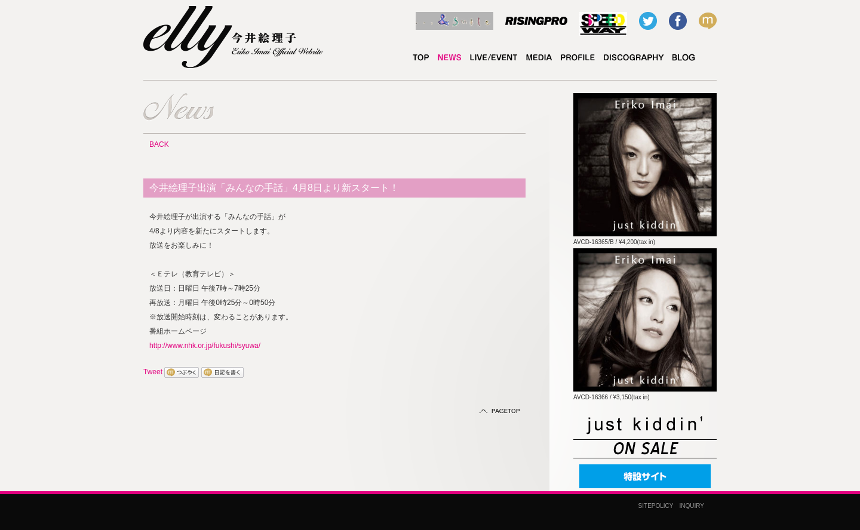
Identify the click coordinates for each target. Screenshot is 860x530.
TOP (421, 57)
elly (683, 57)
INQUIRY (692, 506)
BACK (159, 144)
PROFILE (578, 57)
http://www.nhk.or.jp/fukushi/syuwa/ (204, 345)
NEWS (449, 57)
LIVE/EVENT (493, 57)
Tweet (152, 372)
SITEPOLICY (656, 506)
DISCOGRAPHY (634, 57)
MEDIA (539, 57)
